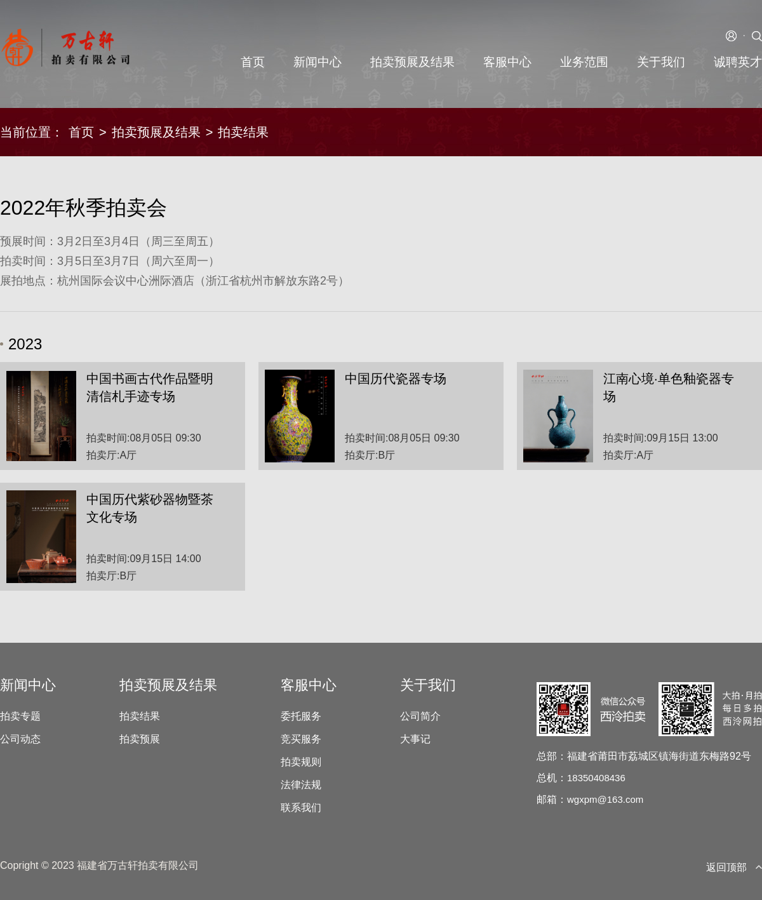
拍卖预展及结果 (412, 62)
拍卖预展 (139, 739)
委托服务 (301, 716)
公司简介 (420, 716)
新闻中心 (317, 62)
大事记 (415, 739)
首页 (253, 62)
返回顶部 (734, 867)
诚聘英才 (738, 62)
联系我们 (301, 807)
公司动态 (20, 739)
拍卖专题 (20, 716)
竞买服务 (301, 739)
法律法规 (301, 784)
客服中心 (507, 62)
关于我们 (661, 62)
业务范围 (584, 62)
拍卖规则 (301, 761)
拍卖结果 (139, 716)
